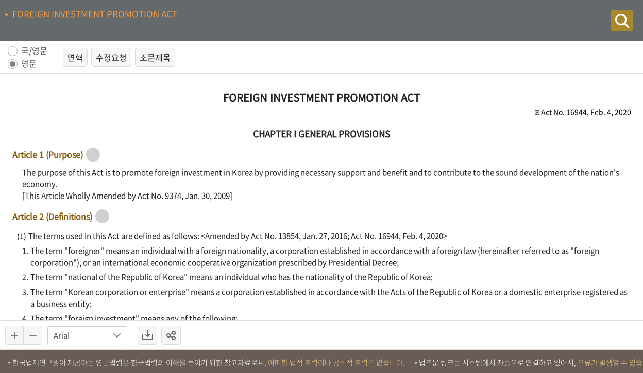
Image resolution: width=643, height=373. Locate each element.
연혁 (75, 57)
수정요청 (111, 57)
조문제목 (155, 57)
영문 (29, 64)
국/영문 (34, 51)
